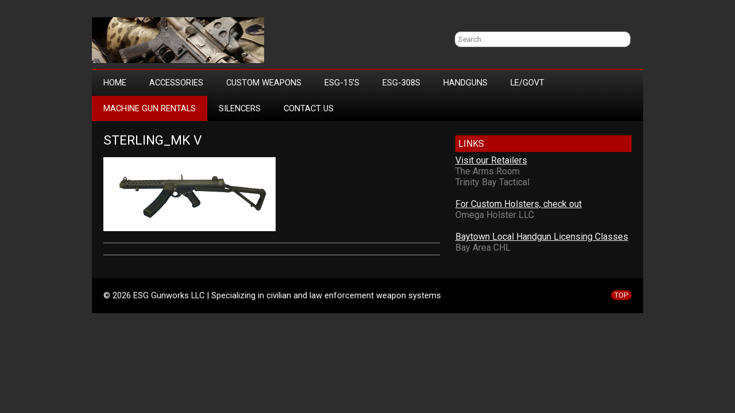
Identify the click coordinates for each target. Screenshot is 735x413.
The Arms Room (487, 171)
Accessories (176, 82)
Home (114, 82)
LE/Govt (527, 82)
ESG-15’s (341, 82)
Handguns (465, 82)
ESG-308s (401, 82)
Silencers (240, 108)
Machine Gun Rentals (149, 108)
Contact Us (309, 108)
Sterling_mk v (152, 140)
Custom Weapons (263, 82)
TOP (621, 295)
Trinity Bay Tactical (492, 182)
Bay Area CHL (482, 247)
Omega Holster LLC (494, 214)
